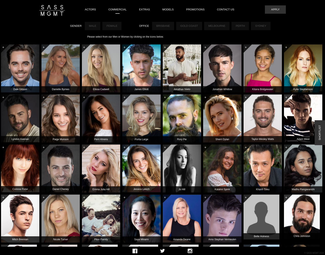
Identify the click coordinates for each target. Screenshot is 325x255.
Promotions (195, 9)
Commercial (117, 9)
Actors (90, 9)
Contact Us (225, 9)
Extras (144, 9)
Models (168, 9)
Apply (275, 9)
